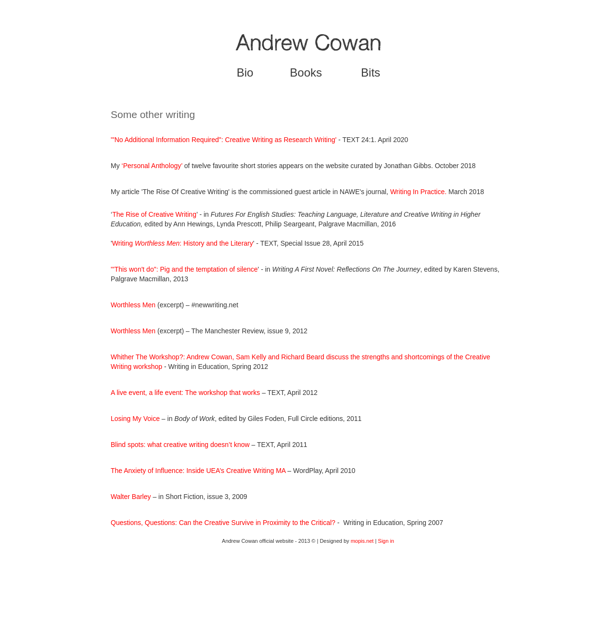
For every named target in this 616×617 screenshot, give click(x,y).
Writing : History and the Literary (182, 243)
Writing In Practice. (419, 192)
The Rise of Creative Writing (154, 214)
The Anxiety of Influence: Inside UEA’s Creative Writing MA (198, 470)
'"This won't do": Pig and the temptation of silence (184, 269)
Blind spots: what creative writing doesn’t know (180, 444)
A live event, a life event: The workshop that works (185, 392)
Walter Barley (131, 496)
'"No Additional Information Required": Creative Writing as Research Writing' (223, 140)
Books (306, 72)
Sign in (386, 541)
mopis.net (362, 541)
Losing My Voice (135, 418)
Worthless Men (133, 305)
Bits (370, 72)
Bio (245, 72)
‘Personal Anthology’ (152, 166)
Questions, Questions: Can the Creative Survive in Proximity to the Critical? (223, 522)
